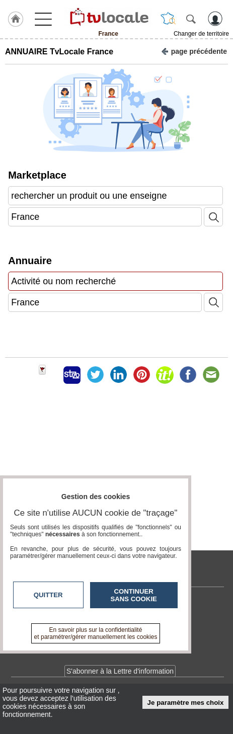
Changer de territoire (201, 33)
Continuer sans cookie (134, 595)
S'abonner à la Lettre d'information (120, 671)
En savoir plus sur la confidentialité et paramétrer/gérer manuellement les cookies (96, 633)
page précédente (194, 50)
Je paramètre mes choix (185, 702)
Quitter (48, 595)
